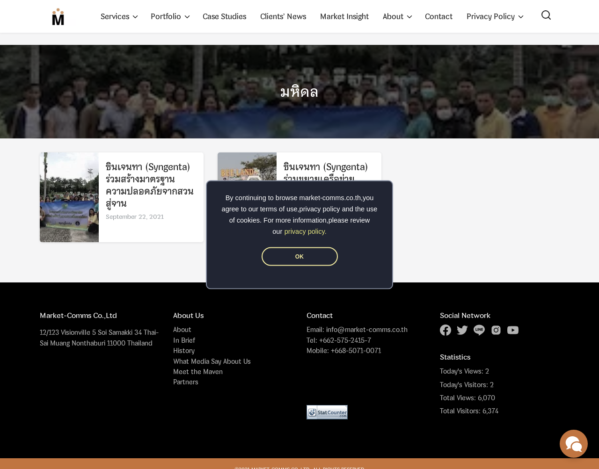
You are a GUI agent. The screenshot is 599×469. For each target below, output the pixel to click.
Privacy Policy (491, 16)
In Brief (184, 340)
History (184, 350)
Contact (439, 16)
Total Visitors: (461, 411)
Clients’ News (283, 16)
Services (115, 16)
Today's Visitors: (465, 385)
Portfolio (166, 16)
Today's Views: (462, 371)
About (393, 16)
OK (299, 256)
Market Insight (344, 16)
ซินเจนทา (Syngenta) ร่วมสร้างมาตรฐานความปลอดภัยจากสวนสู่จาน (150, 186)
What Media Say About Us (212, 361)
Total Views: (459, 398)
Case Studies (224, 16)
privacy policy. (306, 231)
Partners (185, 381)
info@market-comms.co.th (367, 329)
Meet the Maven (198, 371)
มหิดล (299, 91)
